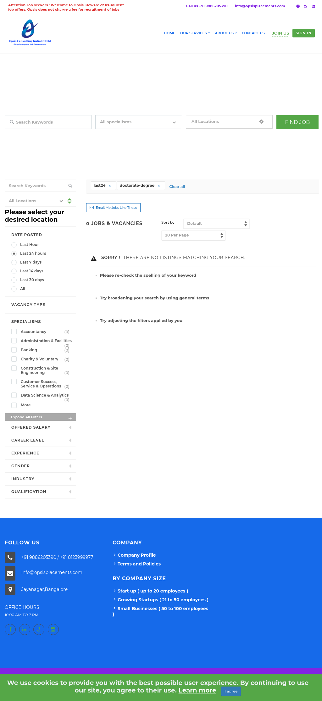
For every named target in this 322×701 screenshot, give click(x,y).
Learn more (197, 690)
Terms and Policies (139, 564)
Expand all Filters (42, 418)
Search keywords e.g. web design (34, 133)
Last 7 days (31, 262)
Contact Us (253, 33)
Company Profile (137, 555)
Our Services (193, 33)
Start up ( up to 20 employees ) (153, 591)
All (22, 288)
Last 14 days (31, 271)
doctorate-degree (140, 185)
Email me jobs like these (116, 208)
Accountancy (46, 331)
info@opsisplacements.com (260, 6)
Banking (46, 350)
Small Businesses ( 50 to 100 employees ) (160, 611)
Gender (20, 466)
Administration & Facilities (46, 341)
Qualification (29, 491)
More (26, 405)
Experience (25, 453)
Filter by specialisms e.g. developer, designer (135, 133)
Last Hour (29, 244)
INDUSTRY (22, 478)
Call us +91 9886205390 (207, 6)
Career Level (27, 440)
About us (224, 33)
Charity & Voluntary (46, 359)
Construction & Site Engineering (46, 370)
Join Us (280, 33)
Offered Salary (31, 427)
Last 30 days (32, 279)
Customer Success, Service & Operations (46, 384)
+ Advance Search (292, 133)
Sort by (168, 222)
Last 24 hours (33, 253)
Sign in (303, 33)
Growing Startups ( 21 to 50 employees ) (163, 600)
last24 (102, 185)
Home (169, 33)
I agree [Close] (231, 691)
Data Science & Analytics (46, 396)
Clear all (177, 186)
